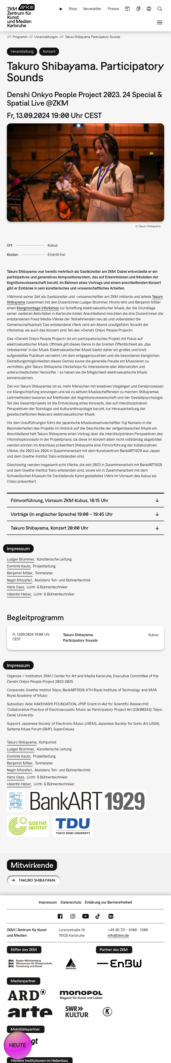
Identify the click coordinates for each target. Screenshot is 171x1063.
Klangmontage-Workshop (38, 308)
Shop (73, 8)
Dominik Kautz (19, 566)
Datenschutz (71, 902)
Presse (113, 8)
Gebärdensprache (138, 9)
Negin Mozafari (19, 580)
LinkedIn (110, 916)
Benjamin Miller (20, 573)
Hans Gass (15, 587)
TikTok (98, 916)
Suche (159, 9)
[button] (85, 172)
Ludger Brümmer (20, 559)
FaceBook (60, 916)
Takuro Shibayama (22, 742)
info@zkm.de (118, 935)
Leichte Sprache (127, 9)
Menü (159, 23)
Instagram (72, 916)
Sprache (149, 9)
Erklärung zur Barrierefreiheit (108, 902)
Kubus (53, 245)
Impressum (48, 902)
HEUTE (17, 1045)
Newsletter (92, 8)
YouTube (85, 916)
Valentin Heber (19, 594)
